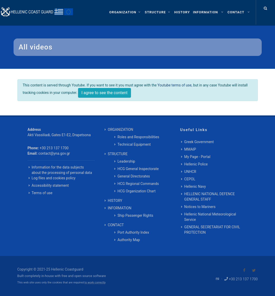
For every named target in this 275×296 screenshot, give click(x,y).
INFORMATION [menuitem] (119, 208)
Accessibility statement (50, 185)
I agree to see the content (104, 92)
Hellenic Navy (195, 186)
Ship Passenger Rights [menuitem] (135, 215)
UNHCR (190, 172)
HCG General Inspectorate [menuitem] (138, 169)
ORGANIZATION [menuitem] (120, 129)
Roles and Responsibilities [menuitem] (138, 137)
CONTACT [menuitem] (116, 225)
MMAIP (190, 149)
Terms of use (42, 193)
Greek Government (199, 142)
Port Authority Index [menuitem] (133, 232)
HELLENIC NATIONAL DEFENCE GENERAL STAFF (209, 196)
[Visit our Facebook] (244, 270)
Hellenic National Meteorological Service (210, 217)
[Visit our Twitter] (254, 270)
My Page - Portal (197, 157)
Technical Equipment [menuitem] (134, 144)
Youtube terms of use (175, 85)
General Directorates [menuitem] (133, 176)
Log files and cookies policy (53, 178)
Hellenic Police (196, 164)
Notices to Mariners (199, 207)
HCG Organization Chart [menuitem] (136, 191)
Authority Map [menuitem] (128, 240)
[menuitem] (182, 12)
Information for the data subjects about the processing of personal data (62, 170)
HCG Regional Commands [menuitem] (138, 184)
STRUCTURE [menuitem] (117, 154)
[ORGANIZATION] (125, 12)
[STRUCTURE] (158, 12)
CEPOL (189, 179)
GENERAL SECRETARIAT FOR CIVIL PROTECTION (212, 229)
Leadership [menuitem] (126, 161)
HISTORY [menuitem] (115, 201)
